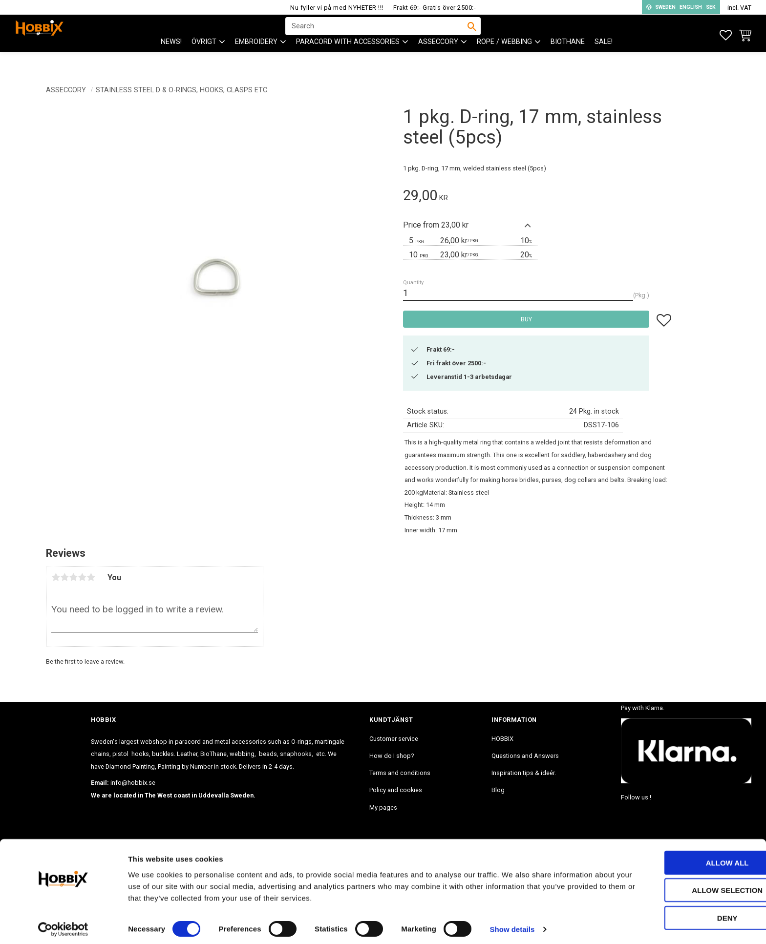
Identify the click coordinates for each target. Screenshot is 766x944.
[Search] (472, 34)
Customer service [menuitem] (393, 738)
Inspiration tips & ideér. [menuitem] (523, 772)
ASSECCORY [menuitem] (438, 59)
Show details (512, 925)
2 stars (64, 577)
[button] (726, 35)
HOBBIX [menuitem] (502, 738)
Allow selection (684, 885)
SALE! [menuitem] (604, 59)
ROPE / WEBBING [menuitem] (504, 59)
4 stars (82, 577)
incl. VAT (739, 7)
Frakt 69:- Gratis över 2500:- (434, 7)
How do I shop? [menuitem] (391, 755)
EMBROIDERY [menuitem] (256, 59)
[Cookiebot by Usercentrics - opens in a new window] (63, 925)
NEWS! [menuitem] (171, 59)
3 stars (73, 577)
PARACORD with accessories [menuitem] (348, 59)
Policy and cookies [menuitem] (395, 790)
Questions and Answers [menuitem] (525, 755)
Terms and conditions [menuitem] (399, 772)
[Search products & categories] (377, 34)
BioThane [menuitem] (568, 59)
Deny (684, 913)
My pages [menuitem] (383, 807)
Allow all (684, 858)
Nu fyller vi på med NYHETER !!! (336, 7)
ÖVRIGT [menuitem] (204, 59)
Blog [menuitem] (498, 790)
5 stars (90, 577)
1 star (55, 577)
